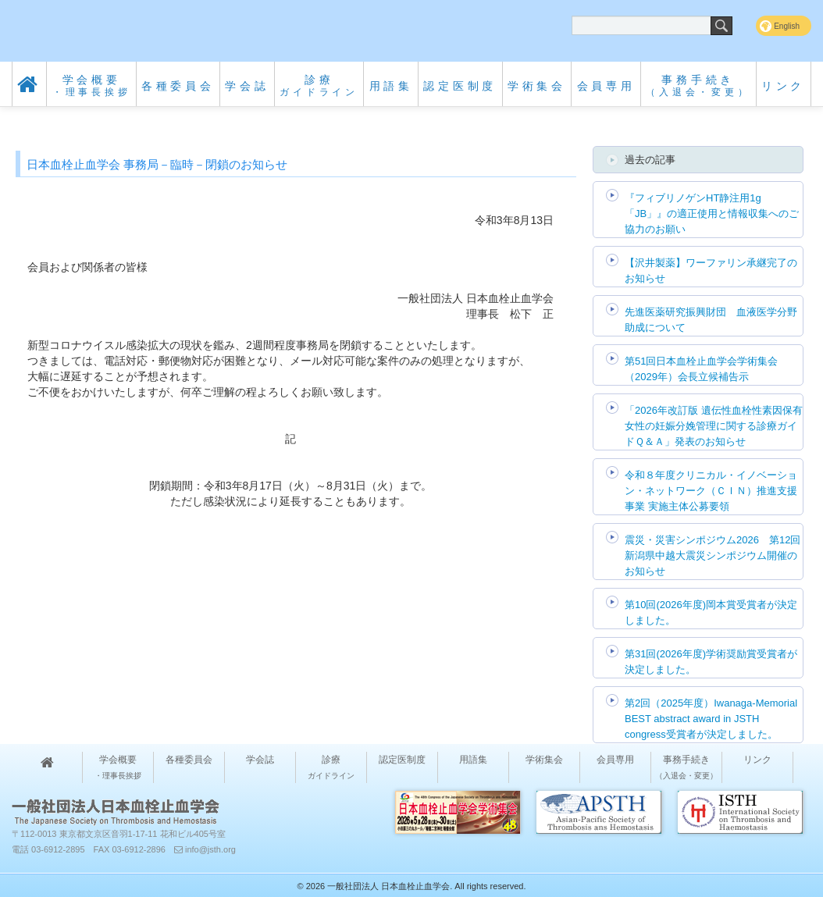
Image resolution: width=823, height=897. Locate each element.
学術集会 (537, 86)
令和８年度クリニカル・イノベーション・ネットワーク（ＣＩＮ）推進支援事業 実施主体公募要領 (711, 490)
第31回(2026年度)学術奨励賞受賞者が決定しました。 (711, 661)
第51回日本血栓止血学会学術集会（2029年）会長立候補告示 (701, 369)
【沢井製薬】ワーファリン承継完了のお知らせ (711, 270)
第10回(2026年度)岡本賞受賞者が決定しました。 (711, 612)
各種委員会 (178, 86)
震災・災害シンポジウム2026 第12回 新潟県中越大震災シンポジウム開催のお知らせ (712, 555)
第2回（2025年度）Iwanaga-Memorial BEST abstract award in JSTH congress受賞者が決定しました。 (711, 718)
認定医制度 (460, 86)
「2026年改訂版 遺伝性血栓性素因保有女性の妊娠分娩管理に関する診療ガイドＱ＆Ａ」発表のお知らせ (714, 425)
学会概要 (91, 85)
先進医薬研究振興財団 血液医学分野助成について (711, 319)
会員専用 (606, 86)
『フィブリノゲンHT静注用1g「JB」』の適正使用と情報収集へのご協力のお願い (712, 213)
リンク (783, 86)
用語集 (391, 86)
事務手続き (698, 85)
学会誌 (247, 86)
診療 (319, 85)
